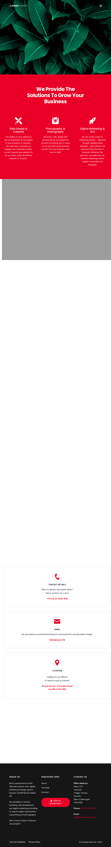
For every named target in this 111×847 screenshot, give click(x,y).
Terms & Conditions (17, 842)
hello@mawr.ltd (57, 640)
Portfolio (45, 788)
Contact (45, 792)
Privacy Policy (34, 842)
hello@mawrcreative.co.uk (85, 817)
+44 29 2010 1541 (88, 808)
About (44, 783)
